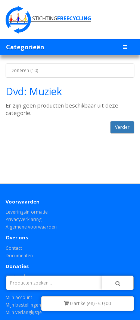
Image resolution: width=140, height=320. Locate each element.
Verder (122, 127)
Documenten (19, 255)
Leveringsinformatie (27, 212)
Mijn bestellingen (23, 305)
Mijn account (19, 297)
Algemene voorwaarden (31, 227)
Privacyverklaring (23, 219)
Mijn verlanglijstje (24, 312)
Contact (14, 248)
